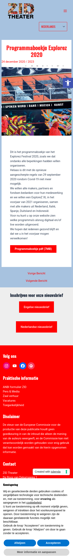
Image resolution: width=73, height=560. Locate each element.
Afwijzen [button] (19, 542)
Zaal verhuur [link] (10, 396)
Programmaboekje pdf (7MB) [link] (33, 249)
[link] (68, 83)
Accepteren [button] (53, 542)
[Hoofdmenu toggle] (65, 11)
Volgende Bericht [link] (36, 280)
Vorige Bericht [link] (36, 273)
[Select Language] (53, 26)
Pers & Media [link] (11, 391)
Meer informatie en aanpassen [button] (36, 552)
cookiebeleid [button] (33, 502)
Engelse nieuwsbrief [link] (36, 307)
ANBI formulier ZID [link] (14, 387)
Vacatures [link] (9, 400)
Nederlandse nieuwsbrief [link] (36, 327)
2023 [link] (31, 61)
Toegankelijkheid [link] (13, 405)
